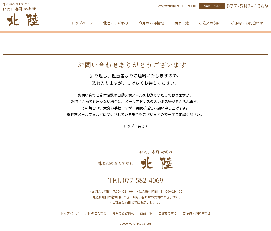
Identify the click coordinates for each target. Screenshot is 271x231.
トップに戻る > (135, 126)
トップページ (82, 22)
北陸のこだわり (115, 22)
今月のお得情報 (151, 22)
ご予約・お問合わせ (247, 22)
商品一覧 (181, 22)
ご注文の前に (210, 22)
